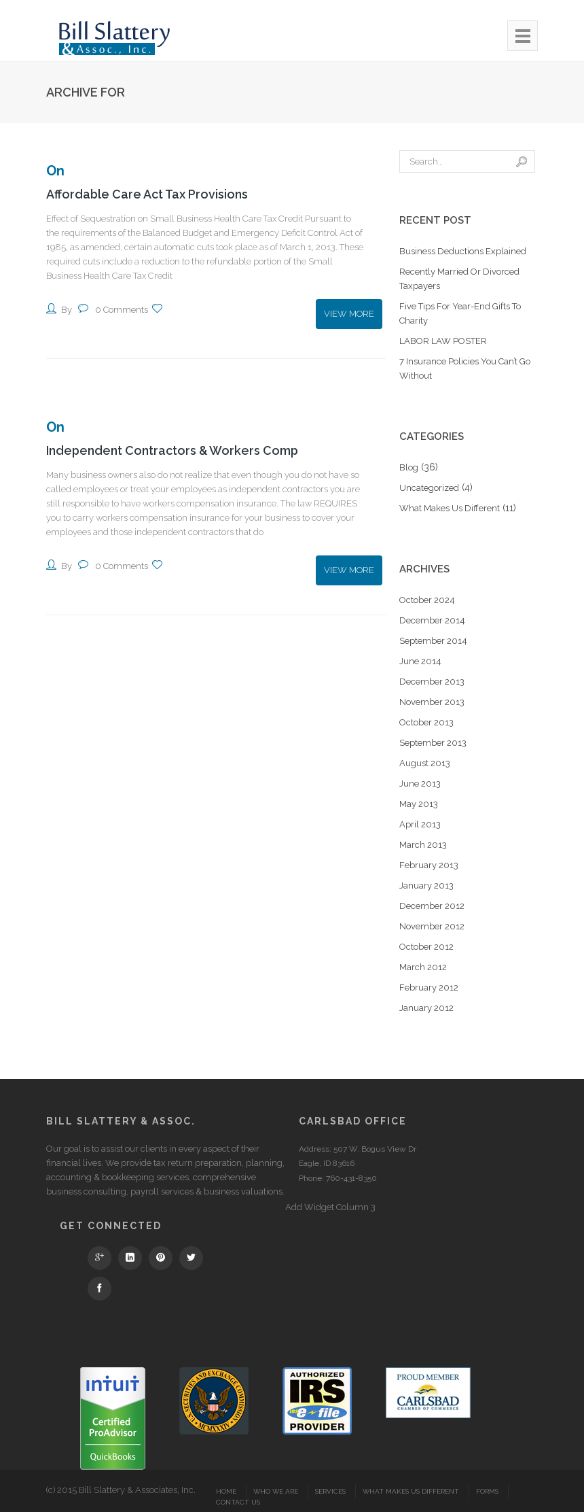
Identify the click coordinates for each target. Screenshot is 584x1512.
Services (330, 1491)
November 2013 (431, 702)
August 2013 (424, 763)
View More (349, 314)
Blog (408, 467)
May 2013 (418, 804)
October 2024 (427, 600)
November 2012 (431, 926)
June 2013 (420, 783)
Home (226, 1491)
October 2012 (426, 947)
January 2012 (426, 1008)
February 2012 (428, 987)
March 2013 (423, 845)
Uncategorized (429, 488)
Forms (487, 1491)
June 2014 (420, 661)
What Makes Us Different (449, 508)
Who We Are (275, 1491)
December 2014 (432, 620)
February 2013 (428, 865)
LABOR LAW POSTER (443, 341)
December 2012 (431, 906)
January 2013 (426, 885)
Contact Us (238, 1502)
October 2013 (426, 722)
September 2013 (433, 743)
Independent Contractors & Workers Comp (173, 450)
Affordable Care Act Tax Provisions (147, 194)
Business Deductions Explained (462, 251)
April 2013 (420, 824)
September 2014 (433, 641)
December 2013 (431, 681)
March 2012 (423, 967)
